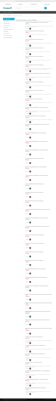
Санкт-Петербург (49, 399)
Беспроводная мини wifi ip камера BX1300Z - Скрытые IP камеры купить (36, 107)
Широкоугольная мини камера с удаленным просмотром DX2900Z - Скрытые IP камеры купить (37, 311)
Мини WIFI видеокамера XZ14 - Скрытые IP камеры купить (34, 90)
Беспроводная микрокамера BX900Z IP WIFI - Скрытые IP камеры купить (36, 22)
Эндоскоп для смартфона (8, 35)
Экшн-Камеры (6, 27)
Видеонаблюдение (7, 23)
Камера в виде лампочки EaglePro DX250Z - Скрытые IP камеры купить (36, 141)
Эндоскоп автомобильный (8, 37)
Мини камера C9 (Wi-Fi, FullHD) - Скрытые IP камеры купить (34, 243)
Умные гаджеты (9, 15)
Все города (45, 399)
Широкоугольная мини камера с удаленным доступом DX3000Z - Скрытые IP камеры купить (38, 328)
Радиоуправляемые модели (8, 29)
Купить (27, 28)
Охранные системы (7, 25)
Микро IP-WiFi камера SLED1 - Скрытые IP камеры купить (34, 39)
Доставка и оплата (10, 12)
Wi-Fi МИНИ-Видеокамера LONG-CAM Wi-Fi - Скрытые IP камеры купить (36, 379)
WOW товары (6, 31)
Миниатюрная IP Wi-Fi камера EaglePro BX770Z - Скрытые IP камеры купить (37, 226)
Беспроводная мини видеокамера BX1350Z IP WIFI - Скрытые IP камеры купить (37, 209)
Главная (5, 12)
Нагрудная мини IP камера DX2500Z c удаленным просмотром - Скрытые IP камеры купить (38, 294)
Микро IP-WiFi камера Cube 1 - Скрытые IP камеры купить (34, 56)
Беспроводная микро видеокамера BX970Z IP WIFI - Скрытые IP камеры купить (37, 73)
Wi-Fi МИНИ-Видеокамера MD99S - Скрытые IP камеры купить (35, 345)
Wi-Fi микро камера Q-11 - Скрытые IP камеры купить (33, 362)
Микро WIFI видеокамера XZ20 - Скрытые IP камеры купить (34, 158)
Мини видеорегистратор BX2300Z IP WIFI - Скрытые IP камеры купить (36, 277)
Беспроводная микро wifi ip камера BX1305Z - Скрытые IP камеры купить (36, 175)
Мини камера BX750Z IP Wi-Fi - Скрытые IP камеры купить (34, 192)
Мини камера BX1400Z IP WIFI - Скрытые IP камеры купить (34, 260)
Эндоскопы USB (6, 33)
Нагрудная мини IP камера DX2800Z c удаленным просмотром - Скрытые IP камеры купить (38, 303)
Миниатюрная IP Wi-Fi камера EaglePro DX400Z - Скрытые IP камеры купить (37, 124)
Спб (52, 399)
